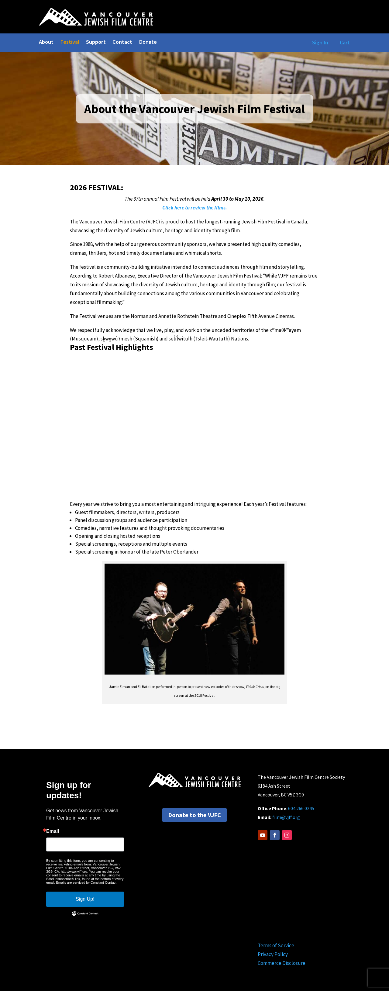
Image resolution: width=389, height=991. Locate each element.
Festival (69, 42)
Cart (345, 42)
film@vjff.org (286, 817)
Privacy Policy (273, 954)
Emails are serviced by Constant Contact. (86, 882)
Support (96, 42)
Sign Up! (85, 899)
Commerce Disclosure (281, 963)
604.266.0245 (301, 808)
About (46, 42)
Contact (122, 42)
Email (52, 831)
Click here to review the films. (194, 207)
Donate (148, 42)
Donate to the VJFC (194, 815)
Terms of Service (276, 945)
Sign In (319, 42)
